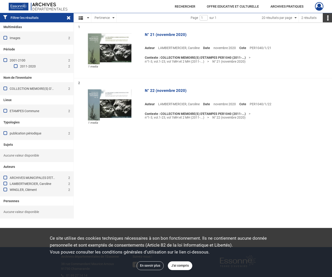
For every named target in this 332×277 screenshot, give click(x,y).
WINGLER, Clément (23, 190)
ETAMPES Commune (24, 111)
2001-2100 (17, 60)
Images (15, 38)
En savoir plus (150, 265)
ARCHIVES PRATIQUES (286, 6)
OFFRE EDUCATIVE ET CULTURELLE (233, 6)
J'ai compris (180, 265)
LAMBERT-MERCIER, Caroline (30, 184)
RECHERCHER (185, 6)
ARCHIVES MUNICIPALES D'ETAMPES (36, 178)
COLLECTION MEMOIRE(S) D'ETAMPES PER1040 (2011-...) (52, 88)
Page (194, 18)
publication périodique (25, 133)
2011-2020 (28, 66)
